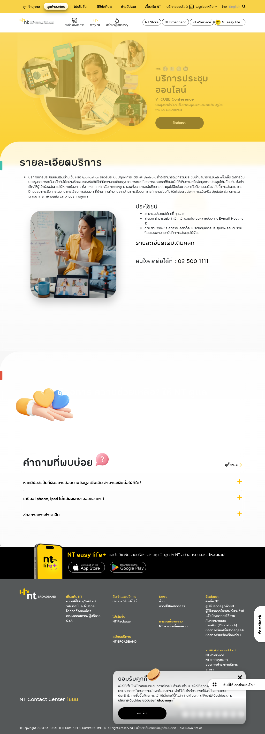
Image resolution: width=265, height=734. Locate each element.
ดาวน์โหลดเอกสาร (172, 606)
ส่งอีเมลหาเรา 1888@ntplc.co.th (149, 414)
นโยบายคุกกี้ (165, 700)
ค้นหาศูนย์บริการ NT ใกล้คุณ (117, 414)
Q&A (69, 620)
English (234, 6)
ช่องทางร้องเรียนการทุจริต (224, 630)
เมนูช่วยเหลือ (203, 6)
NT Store (152, 22)
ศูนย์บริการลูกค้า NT (220, 606)
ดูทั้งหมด (231, 464)
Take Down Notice (190, 728)
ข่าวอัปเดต (128, 6)
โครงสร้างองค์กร (78, 611)
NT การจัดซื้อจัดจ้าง (173, 626)
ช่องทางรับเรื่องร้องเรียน (223, 635)
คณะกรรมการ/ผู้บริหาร (83, 615)
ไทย (224, 6)
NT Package (122, 621)
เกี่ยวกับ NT (153, 6)
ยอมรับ (141, 713)
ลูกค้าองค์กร (56, 6)
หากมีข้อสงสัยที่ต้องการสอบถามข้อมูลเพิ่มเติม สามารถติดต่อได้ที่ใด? (82, 483)
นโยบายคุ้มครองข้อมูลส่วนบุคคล (156, 728)
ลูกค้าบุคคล (31, 6)
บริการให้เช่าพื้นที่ (125, 601)
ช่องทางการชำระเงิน (41, 515)
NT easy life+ (229, 22)
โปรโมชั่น (80, 6)
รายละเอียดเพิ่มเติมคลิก (165, 243)
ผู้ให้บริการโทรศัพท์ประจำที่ (224, 611)
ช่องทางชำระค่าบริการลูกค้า (221, 667)
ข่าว (162, 601)
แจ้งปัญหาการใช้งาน (220, 615)
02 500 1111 (193, 261)
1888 (72, 699)
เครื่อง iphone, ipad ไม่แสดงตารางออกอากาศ (63, 499)
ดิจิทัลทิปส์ (104, 6)
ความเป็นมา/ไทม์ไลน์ (81, 601)
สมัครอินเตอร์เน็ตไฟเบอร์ (178, 417)
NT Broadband (175, 22)
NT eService (201, 22)
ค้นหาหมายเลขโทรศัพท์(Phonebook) (221, 623)
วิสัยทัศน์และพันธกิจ (80, 606)
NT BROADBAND (124, 641)
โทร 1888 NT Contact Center (87, 417)
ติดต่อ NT (212, 601)
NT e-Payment (216, 659)
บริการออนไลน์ (177, 6)
